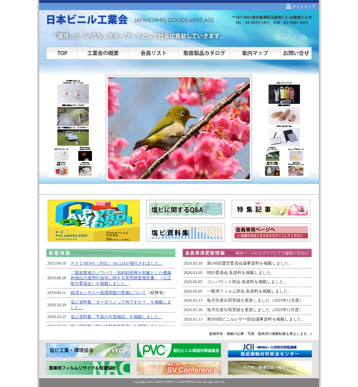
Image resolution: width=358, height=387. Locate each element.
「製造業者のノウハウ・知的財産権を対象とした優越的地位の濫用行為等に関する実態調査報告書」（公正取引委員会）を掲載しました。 (121, 278)
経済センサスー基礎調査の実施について (108, 292)
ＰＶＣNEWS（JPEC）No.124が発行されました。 (117, 263)
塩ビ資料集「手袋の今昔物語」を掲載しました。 (117, 316)
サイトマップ (303, 7)
